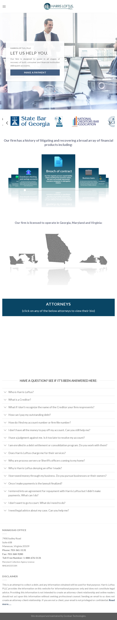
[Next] (109, 123)
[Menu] (4, 6)
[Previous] (7, 123)
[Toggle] (5, 392)
